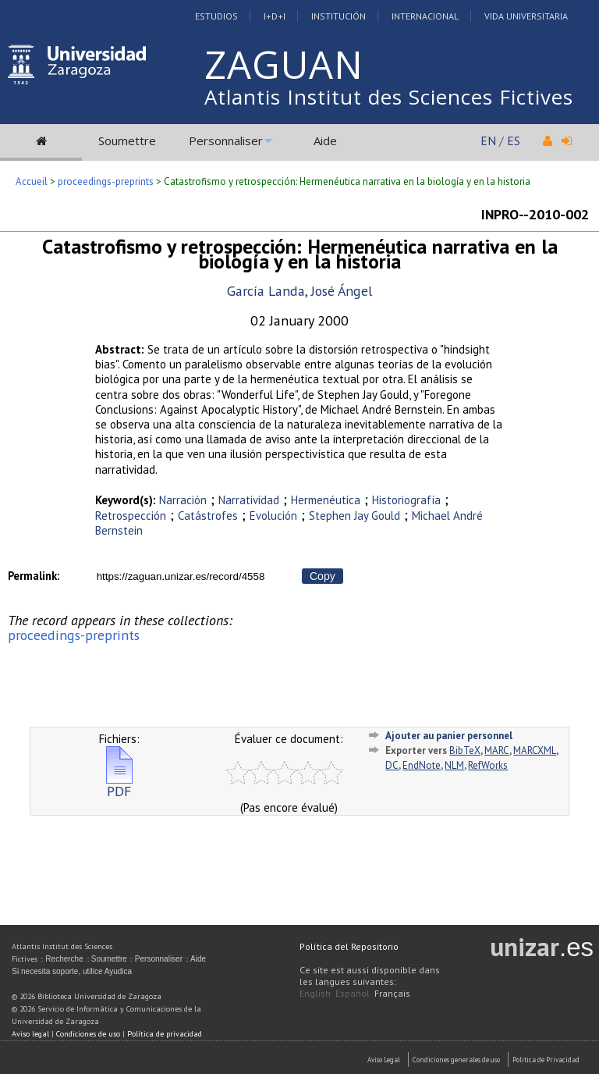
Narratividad (248, 500)
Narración (183, 500)
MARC (496, 750)
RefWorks (488, 765)
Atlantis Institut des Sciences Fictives (388, 97)
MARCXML (534, 750)
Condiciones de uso (88, 1034)
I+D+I (274, 16)
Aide (325, 140)
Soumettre (127, 140)
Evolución (273, 515)
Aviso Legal (383, 1059)
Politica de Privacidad (546, 1059)
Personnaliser (226, 140)
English (315, 993)
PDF (119, 785)
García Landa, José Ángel (299, 291)
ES (513, 140)
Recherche (64, 959)
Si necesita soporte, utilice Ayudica (72, 971)
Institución (338, 16)
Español (352, 993)
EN (488, 140)
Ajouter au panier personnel (448, 735)
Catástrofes (208, 515)
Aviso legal (30, 1034)
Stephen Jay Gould (354, 515)
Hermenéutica (325, 500)
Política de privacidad (164, 1034)
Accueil (32, 181)
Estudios (216, 16)
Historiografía (406, 500)
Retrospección (130, 515)
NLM (454, 765)
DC (392, 765)
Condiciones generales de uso (456, 1059)
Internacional (425, 16)
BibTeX (464, 750)
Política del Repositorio (349, 946)
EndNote (421, 765)
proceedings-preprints (106, 181)
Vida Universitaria (526, 16)
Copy (322, 576)
